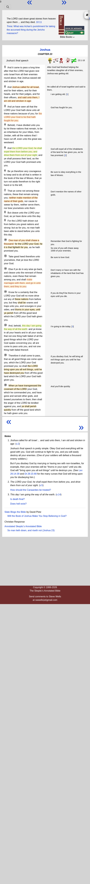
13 (5, 292)
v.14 (58, 494)
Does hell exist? (18, 504)
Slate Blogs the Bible (15, 512)
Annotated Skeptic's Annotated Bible (23, 526)
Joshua (45, 49)
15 (5, 355)
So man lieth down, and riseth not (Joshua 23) (31, 530)
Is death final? (17, 499)
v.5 (41, 485)
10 (5, 240)
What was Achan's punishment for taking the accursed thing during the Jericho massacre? (31, 29)
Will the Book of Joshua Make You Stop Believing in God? (37, 516)
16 (5, 385)
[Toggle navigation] (7, 7)
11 (5, 256)
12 (5, 269)
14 (5, 325)
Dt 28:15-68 (31, 474)
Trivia (9, 26)
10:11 (39, 22)
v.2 (17, 444)
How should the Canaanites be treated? (30, 490)
